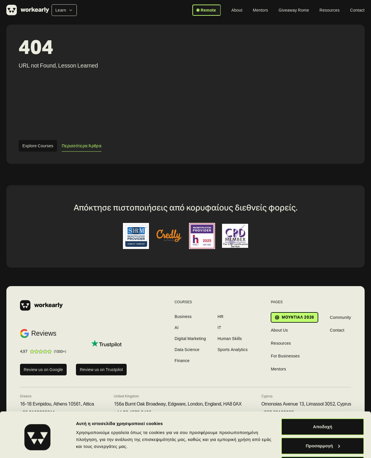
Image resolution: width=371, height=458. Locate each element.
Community (340, 317)
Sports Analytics (232, 349)
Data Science (186, 349)
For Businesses (285, 356)
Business (183, 316)
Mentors (278, 369)
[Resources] (329, 10)
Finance (182, 360)
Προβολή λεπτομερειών (101, 440)
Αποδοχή (322, 404)
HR (220, 316)
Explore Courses (37, 145)
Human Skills (229, 338)
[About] (236, 10)
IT (219, 327)
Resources (281, 343)
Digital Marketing (190, 338)
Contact (337, 330)
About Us (279, 330)
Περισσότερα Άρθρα (81, 145)
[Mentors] (260, 10)
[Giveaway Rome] (294, 10)
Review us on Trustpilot (101, 369)
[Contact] (357, 10)
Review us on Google (43, 369)
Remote (206, 10)
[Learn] (64, 10)
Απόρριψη (323, 442)
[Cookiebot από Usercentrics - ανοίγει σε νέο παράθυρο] (37, 446)
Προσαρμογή (323, 423)
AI (176, 327)
